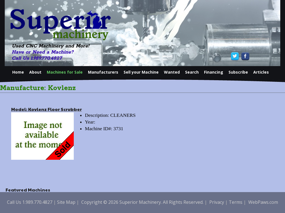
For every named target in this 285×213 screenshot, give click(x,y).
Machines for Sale (65, 72)
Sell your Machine (141, 72)
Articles (261, 72)
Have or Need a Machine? (42, 52)
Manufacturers (103, 72)
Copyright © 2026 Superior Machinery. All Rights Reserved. (142, 202)
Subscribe (238, 72)
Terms (235, 202)
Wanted (172, 72)
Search (192, 72)
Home (18, 72)
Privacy (216, 202)
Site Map (66, 202)
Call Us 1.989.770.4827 (37, 58)
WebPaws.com (263, 202)
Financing (213, 72)
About (35, 72)
